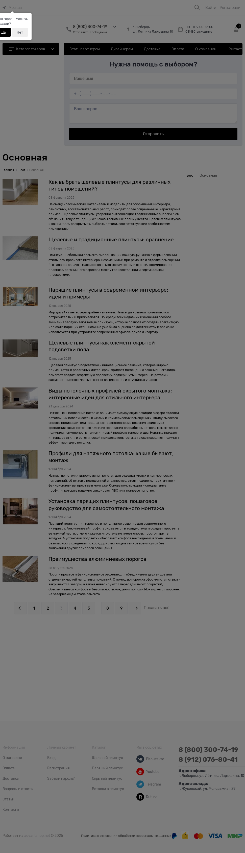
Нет (20, 32)
